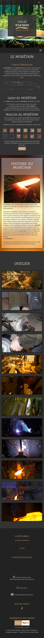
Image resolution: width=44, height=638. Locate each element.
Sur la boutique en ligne (22, 627)
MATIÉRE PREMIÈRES (22, 540)
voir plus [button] (21, 148)
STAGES (22, 548)
